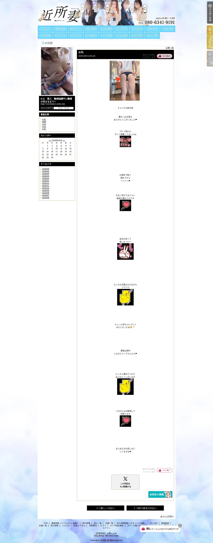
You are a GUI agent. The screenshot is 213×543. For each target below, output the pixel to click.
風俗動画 (152, 28)
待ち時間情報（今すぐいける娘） (121, 28)
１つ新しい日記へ (105, 508)
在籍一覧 (167, 28)
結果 (44, 122)
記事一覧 (170, 48)
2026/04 (45, 174)
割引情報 (76, 28)
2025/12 (45, 183)
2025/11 (45, 186)
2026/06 (45, 169)
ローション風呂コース (152, 35)
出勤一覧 (106, 28)
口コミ (106, 35)
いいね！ (167, 56)
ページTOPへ (168, 516)
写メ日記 (137, 28)
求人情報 (45, 35)
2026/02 (45, 178)
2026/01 (45, 181)
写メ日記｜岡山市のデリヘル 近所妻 (107, 12)
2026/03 (45, 176)
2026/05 (45, 171)
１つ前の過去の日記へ (145, 508)
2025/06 (45, 198)
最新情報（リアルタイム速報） (60, 28)
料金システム (76, 35)
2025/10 (45, 188)
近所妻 (103, 540)
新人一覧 (91, 28)
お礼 (44, 119)
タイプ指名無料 (121, 35)
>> (64, 140)
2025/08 (45, 193)
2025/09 (45, 190)
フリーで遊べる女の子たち (137, 35)
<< (50, 140)
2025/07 (45, 195)
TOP (45, 28)
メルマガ (60, 35)
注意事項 (91, 35)
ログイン (106, 528)
